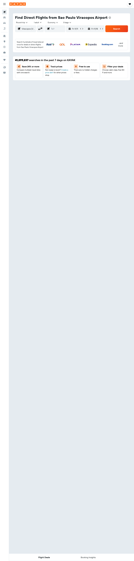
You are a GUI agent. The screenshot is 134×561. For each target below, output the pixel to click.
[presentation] (110, 17)
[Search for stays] (4, 17)
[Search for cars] (4, 23)
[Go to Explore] (4, 41)
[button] (4, 4)
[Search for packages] (4, 28)
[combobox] (53, 22)
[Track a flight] (4, 47)
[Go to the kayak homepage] (17, 4)
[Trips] (4, 59)
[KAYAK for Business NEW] (4, 52)
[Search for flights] (4, 12)
